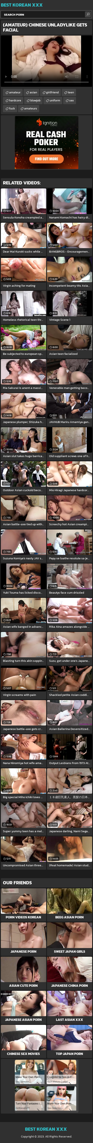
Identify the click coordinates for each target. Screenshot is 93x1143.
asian (33, 92)
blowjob (35, 100)
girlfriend (52, 92)
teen (71, 92)
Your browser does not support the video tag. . (46, 61)
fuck (12, 108)
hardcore (15, 100)
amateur (15, 92)
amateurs (30, 108)
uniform (55, 100)
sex (71, 100)
